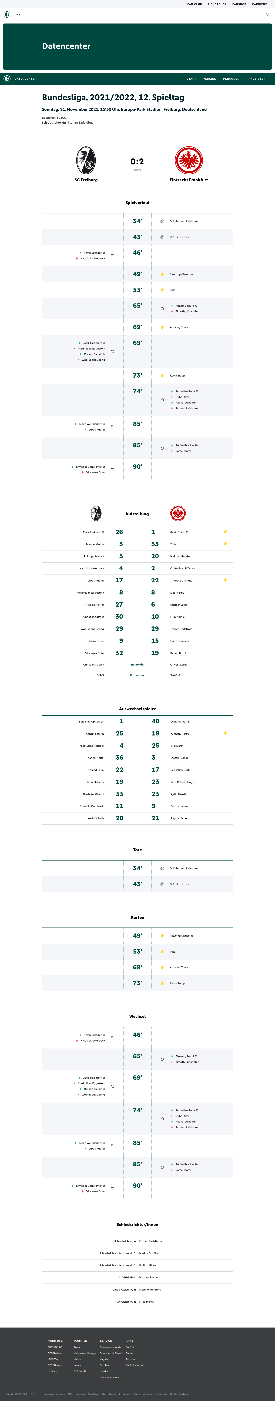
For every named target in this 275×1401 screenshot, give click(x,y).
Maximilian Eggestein (91, 348)
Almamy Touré (185, 305)
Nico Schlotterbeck (93, 258)
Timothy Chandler (181, 274)
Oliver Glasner (179, 664)
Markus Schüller (149, 1253)
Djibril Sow (182, 397)
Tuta (172, 290)
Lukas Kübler (97, 429)
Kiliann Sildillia (95, 733)
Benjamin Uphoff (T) (91, 721)
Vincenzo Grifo (95, 472)
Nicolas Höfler (94, 604)
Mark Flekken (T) (93, 532)
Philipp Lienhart (94, 556)
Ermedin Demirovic (88, 466)
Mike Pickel (146, 1301)
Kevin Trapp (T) (179, 532)
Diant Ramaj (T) (180, 721)
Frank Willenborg (150, 1289)
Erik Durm (177, 745)
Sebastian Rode (185, 391)
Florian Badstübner (81, 122)
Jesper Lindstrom (187, 221)
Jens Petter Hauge (182, 782)
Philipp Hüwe (147, 1265)
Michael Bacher (149, 1277)
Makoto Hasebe (180, 556)
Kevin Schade (92, 252)
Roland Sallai (92, 354)
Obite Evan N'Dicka (182, 568)
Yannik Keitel (96, 758)
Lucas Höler (96, 641)
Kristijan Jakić (178, 604)
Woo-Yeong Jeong (93, 359)
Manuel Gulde (95, 544)
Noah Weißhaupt (90, 424)
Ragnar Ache (184, 402)
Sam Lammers (179, 806)
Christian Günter (93, 617)
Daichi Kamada (179, 641)
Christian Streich (93, 664)
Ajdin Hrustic (179, 794)
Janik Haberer (92, 343)
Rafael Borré (184, 451)
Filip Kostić (183, 237)
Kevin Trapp (177, 375)
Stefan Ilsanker (185, 445)
